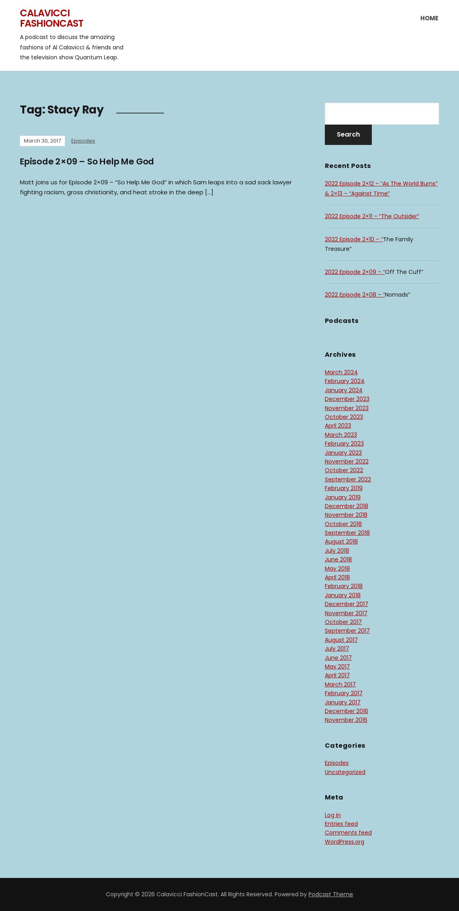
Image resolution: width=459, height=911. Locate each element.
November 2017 (346, 613)
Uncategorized (345, 772)
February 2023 (344, 444)
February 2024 (345, 381)
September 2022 (348, 479)
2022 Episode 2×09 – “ (355, 272)
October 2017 (343, 622)
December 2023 (347, 399)
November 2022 (347, 461)
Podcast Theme (331, 894)
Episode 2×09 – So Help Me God (89, 161)
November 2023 (347, 408)
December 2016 (346, 711)
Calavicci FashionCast (51, 18)
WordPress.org (344, 842)
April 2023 (338, 426)
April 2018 (337, 577)
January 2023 (343, 453)
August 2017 (341, 640)
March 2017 (340, 684)
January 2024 (344, 390)
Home (429, 18)
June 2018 (338, 559)
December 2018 (346, 506)
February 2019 (344, 488)
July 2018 (337, 551)
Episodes (83, 141)
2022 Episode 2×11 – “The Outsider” (372, 216)
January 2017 (343, 702)
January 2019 (343, 497)
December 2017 (346, 604)
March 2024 (341, 372)
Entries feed (341, 824)
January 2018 (343, 595)
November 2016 (346, 720)
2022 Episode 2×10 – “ (354, 239)
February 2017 (344, 693)
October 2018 (343, 524)
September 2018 (347, 533)
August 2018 (341, 541)
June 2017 (338, 658)
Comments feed (348, 833)
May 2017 (337, 667)
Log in (333, 815)
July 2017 (337, 649)
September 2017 (347, 631)
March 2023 (341, 435)
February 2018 (344, 586)
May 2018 (337, 569)
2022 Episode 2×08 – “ (355, 295)
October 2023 (344, 417)
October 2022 (344, 470)
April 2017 (337, 675)
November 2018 (346, 515)
